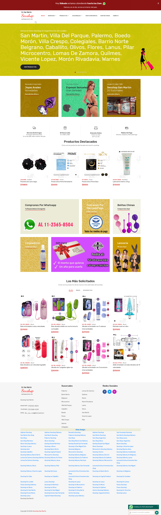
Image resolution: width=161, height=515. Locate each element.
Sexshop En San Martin (28, 490)
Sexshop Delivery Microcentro (102, 460)
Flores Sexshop (122, 485)
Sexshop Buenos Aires (124, 449)
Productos (64, 15)
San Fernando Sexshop (124, 432)
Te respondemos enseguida (35, 209)
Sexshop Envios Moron (28, 493)
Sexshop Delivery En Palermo (78, 457)
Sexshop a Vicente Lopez (125, 446)
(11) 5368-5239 (33, 409)
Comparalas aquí (123, 209)
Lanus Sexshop (50, 482)
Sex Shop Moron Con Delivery (78, 441)
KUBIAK (29, 179)
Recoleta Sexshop (75, 432)
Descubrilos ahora (32, 94)
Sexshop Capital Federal (53, 452)
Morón (84, 398)
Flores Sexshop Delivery (28, 485)
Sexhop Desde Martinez (52, 444)
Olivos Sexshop (50, 441)
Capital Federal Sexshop (53, 496)
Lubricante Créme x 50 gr (121, 182)
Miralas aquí (121, 247)
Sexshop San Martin (39, 511)
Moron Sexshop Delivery (28, 444)
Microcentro (66, 402)
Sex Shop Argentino (99, 438)
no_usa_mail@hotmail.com (34, 413)
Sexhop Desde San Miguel (101, 444)
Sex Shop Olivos (98, 441)
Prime (62, 179)
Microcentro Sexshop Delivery (102, 449)
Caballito (64, 409)
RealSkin (125, 179)
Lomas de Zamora (88, 391)
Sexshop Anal (25, 449)
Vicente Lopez (87, 416)
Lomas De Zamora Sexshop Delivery (32, 457)
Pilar (83, 420)
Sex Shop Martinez (27, 441)
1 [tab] (75, 72)
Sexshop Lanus (122, 493)
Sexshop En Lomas (123, 482)
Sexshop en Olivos (26, 487)
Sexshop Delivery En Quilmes (102, 457)
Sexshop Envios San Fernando (54, 493)
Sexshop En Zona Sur (124, 490)
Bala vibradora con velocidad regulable (33, 365)
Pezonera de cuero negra (28, 182)
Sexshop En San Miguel (52, 490)
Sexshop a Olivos (50, 446)
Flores (64, 416)
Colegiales (65, 427)
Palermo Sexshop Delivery (77, 435)
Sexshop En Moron (99, 485)
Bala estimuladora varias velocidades (32, 326)
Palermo (64, 391)
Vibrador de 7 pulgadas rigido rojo (62, 367)
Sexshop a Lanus (26, 446)
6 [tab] (84, 72)
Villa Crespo (65, 420)
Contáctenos (105, 15)
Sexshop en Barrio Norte (101, 471)
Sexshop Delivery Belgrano (77, 455)
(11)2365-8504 (33, 406)
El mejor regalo (61, 247)
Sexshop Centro (98, 452)
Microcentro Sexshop (76, 452)
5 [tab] (82, 72)
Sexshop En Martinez (51, 485)
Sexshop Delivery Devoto (101, 455)
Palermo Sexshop (50, 438)
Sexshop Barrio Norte (52, 449)
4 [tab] (80, 72)
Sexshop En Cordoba (123, 476)
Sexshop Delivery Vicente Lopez (31, 471)
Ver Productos (30, 67)
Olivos (84, 409)
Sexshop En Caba (26, 476)
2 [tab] (77, 72)
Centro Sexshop (74, 493)
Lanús (84, 405)
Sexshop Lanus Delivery (76, 496)
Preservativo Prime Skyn (90, 182)
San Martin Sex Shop (27, 435)
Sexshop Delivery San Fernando (79, 466)
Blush (71, 290)
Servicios (52, 15)
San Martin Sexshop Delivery (126, 435)
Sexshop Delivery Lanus (124, 457)
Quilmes (84, 394)
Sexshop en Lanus (74, 482)
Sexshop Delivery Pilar (52, 466)
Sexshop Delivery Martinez (77, 460)
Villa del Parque (67, 405)
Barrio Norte (66, 394)
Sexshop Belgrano (74, 449)
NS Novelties (87, 290)
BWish (78, 290)
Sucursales (77, 15)
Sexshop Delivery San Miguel (126, 466)
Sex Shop (24, 438)
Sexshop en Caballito (51, 476)
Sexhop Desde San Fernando (78, 444)
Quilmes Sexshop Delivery (53, 432)
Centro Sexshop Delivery (101, 490)
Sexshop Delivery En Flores (53, 457)
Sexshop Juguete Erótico (101, 493)
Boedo (64, 412)
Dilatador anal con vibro (120, 326)
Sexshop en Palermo (75, 487)
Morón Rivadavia (87, 402)
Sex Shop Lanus (122, 438)
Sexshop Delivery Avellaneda (126, 452)
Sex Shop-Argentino (123, 441)
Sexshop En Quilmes (99, 487)
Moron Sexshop (122, 444)
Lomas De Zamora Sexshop (30, 460)
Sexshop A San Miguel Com (77, 446)
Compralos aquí (31, 247)
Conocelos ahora (113, 94)
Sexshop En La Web (27, 482)
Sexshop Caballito (26, 452)
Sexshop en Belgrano (124, 471)
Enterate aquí (92, 212)
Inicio (43, 15)
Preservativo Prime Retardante (61, 182)
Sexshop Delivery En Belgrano (126, 455)
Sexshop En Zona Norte (76, 490)
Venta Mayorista (91, 15)
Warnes (64, 423)
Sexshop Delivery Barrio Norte (30, 455)
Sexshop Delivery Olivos (28, 466)
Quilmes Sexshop (26, 432)
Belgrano (64, 398)
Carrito (115, 15)
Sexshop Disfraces (51, 471)
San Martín (85, 412)
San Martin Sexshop (51, 435)
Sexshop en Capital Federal (102, 476)
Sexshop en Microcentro (77, 485)
